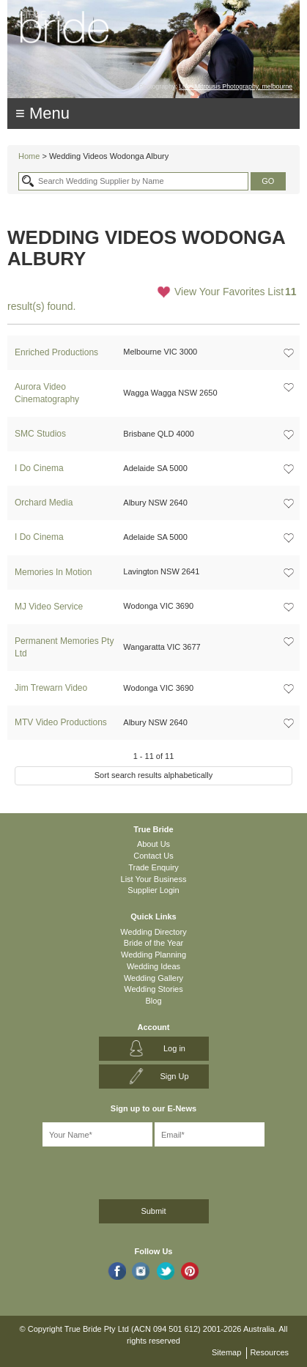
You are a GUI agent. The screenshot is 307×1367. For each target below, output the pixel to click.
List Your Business (154, 879)
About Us (153, 844)
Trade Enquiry (153, 867)
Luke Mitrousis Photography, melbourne (235, 86)
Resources (269, 1352)
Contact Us (153, 855)
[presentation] (85, 1170)
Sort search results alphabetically (153, 775)
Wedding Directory (153, 931)
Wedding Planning (153, 954)
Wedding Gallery (153, 978)
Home (29, 156)
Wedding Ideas (153, 966)
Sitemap (226, 1352)
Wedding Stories (153, 989)
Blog (153, 1000)
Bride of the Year (153, 942)
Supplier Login (153, 890)
